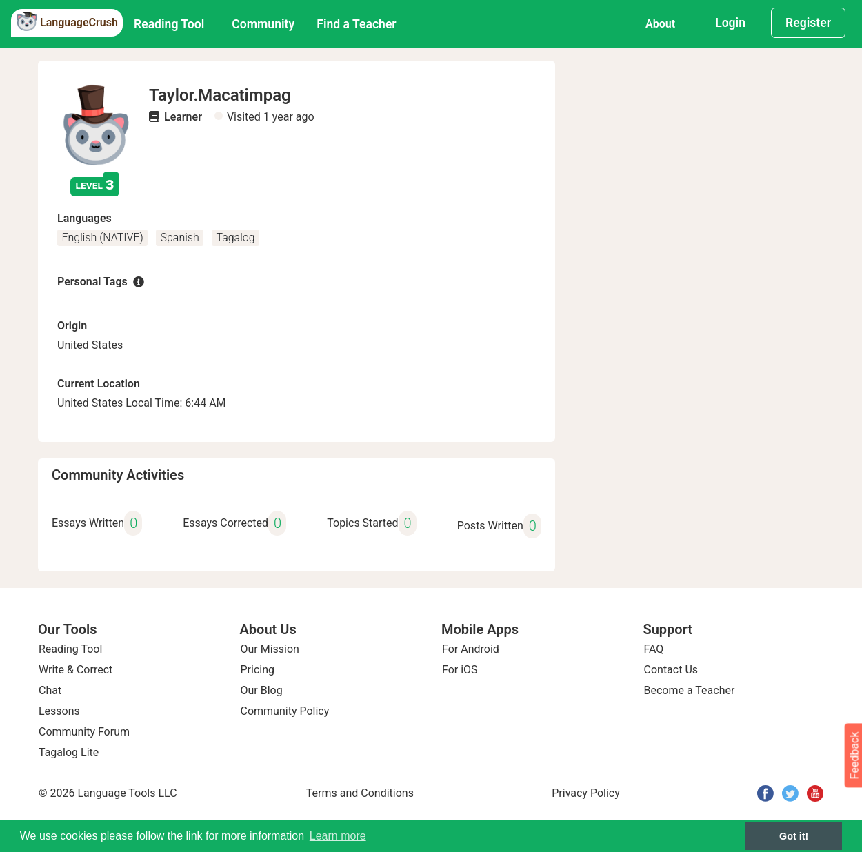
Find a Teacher (356, 24)
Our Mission (270, 649)
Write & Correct (75, 669)
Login (730, 23)
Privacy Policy (586, 793)
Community (263, 24)
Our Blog (262, 690)
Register (808, 23)
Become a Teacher (689, 690)
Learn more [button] (338, 836)
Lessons (59, 711)
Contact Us (671, 669)
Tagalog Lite (69, 752)
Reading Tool (169, 24)
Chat (50, 690)
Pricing (258, 669)
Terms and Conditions (360, 793)
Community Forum (84, 731)
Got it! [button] (793, 836)
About (660, 23)
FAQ (654, 649)
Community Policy (285, 711)
